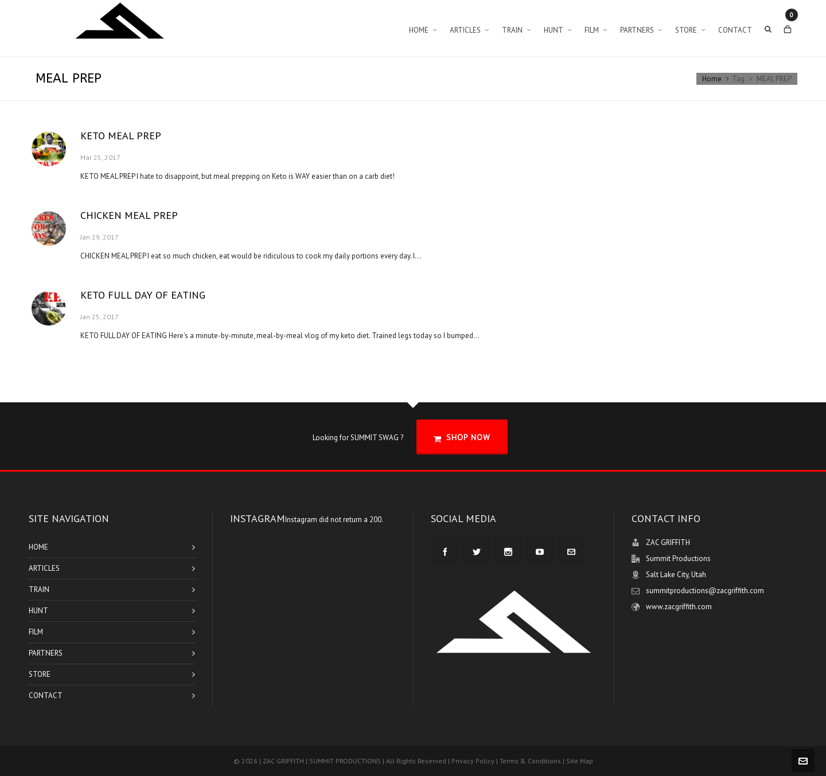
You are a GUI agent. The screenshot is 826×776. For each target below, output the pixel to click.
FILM (36, 632)
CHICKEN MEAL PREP (129, 215)
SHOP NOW (462, 437)
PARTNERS (46, 653)
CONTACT (46, 695)
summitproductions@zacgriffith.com (705, 590)
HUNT (38, 611)
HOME (38, 547)
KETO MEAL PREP (120, 135)
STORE (39, 674)
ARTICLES (44, 568)
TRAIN (39, 589)
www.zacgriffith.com (679, 607)
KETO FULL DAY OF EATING (142, 294)
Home (712, 79)
